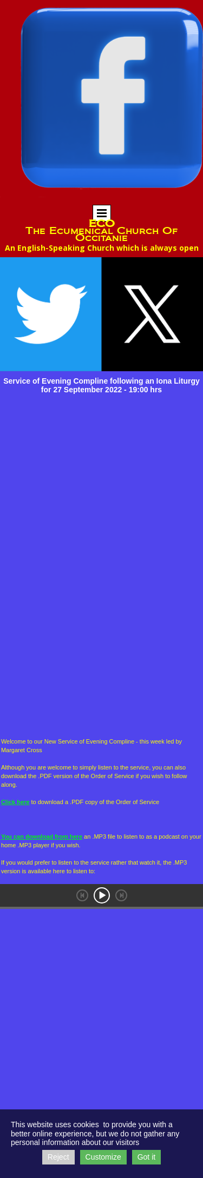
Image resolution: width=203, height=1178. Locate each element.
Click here (15, 802)
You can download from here (41, 836)
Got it (146, 1157)
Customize (103, 1157)
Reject (58, 1157)
